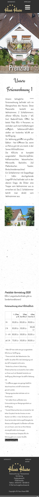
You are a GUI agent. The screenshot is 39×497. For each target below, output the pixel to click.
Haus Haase (13, 10)
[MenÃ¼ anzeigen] (28, 7)
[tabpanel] (19, 138)
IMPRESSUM (27, 2)
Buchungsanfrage (11, 440)
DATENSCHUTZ (11, 2)
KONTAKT (27, 461)
